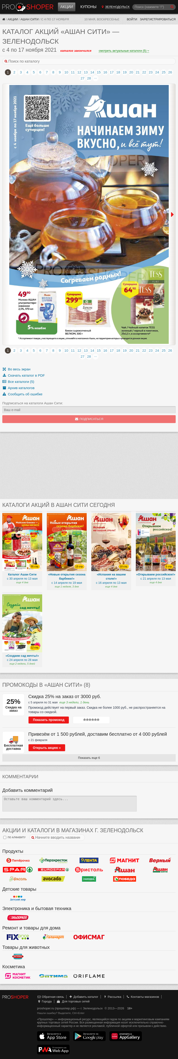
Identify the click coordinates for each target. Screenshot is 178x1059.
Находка (89, 879)
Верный (160, 860)
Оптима (53, 975)
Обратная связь (50, 996)
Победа (125, 879)
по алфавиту (14, 837)
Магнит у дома (125, 860)
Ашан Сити (29, 19)
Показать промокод (48, 720)
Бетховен (18, 956)
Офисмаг (89, 937)
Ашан (125, 869)
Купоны (88, 7)
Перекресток (53, 860)
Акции (66, 7)
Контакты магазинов (142, 996)
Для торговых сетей (72, 1001)
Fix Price (18, 937)
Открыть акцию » (47, 748)
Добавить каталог (83, 996)
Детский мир (18, 898)
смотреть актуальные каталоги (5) (124, 50)
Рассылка (112, 996)
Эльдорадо (18, 917)
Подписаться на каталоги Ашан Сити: (32, 403)
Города (44, 1001)
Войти (132, 19)
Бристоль (89, 869)
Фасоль (18, 879)
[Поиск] (154, 7)
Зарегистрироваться (158, 19)
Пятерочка (18, 860)
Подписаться (89, 419)
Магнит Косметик (18, 975)
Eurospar (53, 869)
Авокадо (53, 879)
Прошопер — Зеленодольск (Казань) (27, 7)
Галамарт (53, 937)
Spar (18, 869)
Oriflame (89, 975)
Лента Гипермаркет (89, 860)
